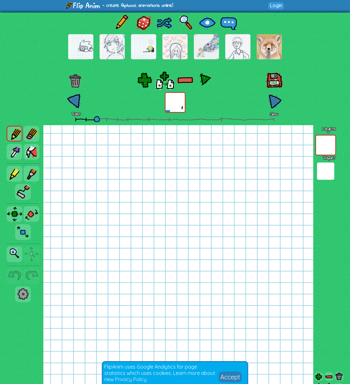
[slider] (97, 119)
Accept (230, 377)
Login (276, 5)
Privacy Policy (131, 379)
